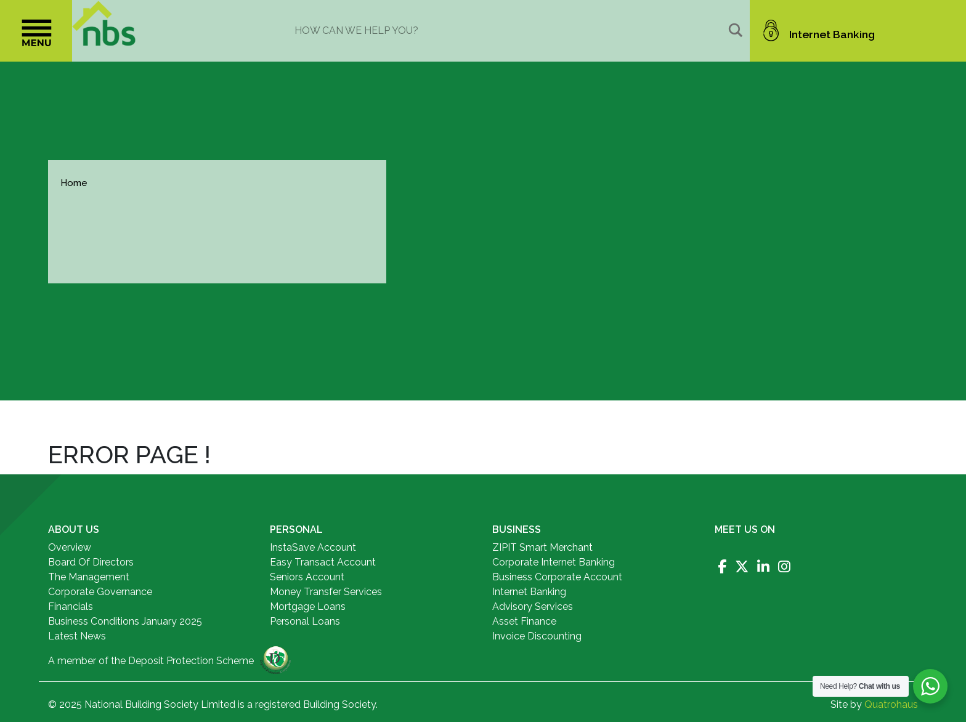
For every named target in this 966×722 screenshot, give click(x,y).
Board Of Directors (91, 562)
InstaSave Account (313, 547)
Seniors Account (307, 577)
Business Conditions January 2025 (125, 621)
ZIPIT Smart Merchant (542, 547)
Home (73, 183)
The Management (88, 577)
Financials (70, 606)
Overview (69, 547)
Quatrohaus (891, 704)
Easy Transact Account (323, 562)
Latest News (77, 636)
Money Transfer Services (326, 592)
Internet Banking (529, 592)
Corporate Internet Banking (553, 562)
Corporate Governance (100, 592)
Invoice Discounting (537, 636)
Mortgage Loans (308, 606)
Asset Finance (524, 621)
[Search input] (508, 30)
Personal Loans (305, 621)
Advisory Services (532, 606)
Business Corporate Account (557, 577)
